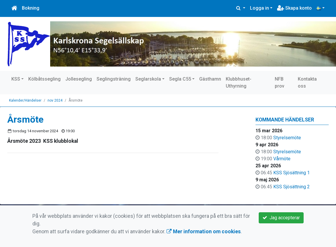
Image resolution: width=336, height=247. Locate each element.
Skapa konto (294, 8)
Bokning (30, 8)
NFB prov (279, 82)
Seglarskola (148, 79)
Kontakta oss (307, 82)
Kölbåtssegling (44, 79)
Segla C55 (180, 79)
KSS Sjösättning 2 (291, 186)
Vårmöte (281, 158)
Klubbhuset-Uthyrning (238, 82)
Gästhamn (210, 79)
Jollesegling (78, 79)
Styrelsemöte (287, 137)
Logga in (259, 8)
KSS (15, 79)
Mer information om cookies (204, 231)
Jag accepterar (281, 217)
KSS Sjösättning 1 (291, 172)
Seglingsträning (114, 79)
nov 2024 (55, 100)
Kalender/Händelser (25, 100)
